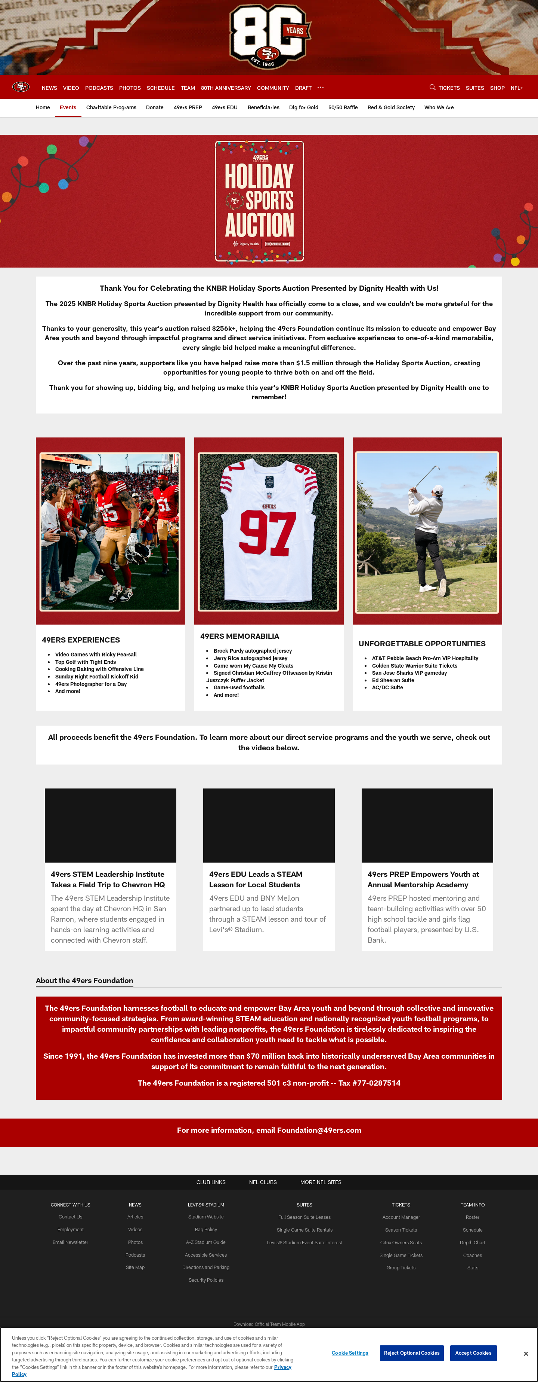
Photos (138, 1241)
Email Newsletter (75, 1241)
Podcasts (138, 1253)
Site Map (138, 1266)
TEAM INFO (468, 1204)
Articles (138, 1216)
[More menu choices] (321, 87)
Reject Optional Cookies (412, 1354)
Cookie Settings (350, 1354)
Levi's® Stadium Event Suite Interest (304, 1241)
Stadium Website (207, 1216)
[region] (269, 1354)
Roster (467, 1216)
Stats (468, 1266)
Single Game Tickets (397, 1253)
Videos (138, 1229)
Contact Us (75, 1216)
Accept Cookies (473, 1354)
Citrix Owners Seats (398, 1241)
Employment (75, 1229)
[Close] (526, 1354)
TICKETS (398, 1204)
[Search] (433, 87)
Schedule (467, 1229)
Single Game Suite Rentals (303, 1229)
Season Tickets (398, 1229)
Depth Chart (468, 1241)
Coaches (468, 1253)
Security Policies (207, 1278)
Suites (303, 1204)
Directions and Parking (207, 1266)
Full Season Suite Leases (303, 1216)
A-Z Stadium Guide (207, 1241)
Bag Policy (207, 1229)
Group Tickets (398, 1266)
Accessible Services (207, 1253)
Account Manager (397, 1216)
